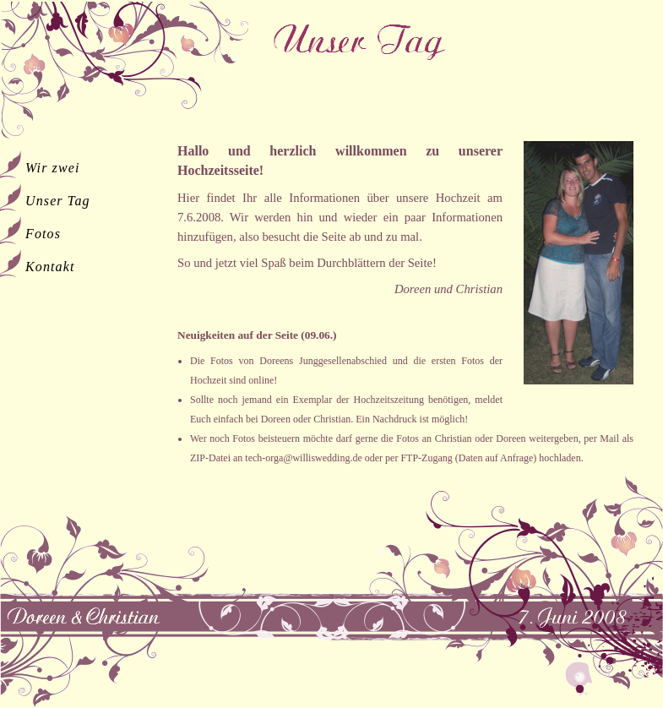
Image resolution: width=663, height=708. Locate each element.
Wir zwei (52, 168)
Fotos (43, 233)
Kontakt (50, 266)
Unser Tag (57, 200)
